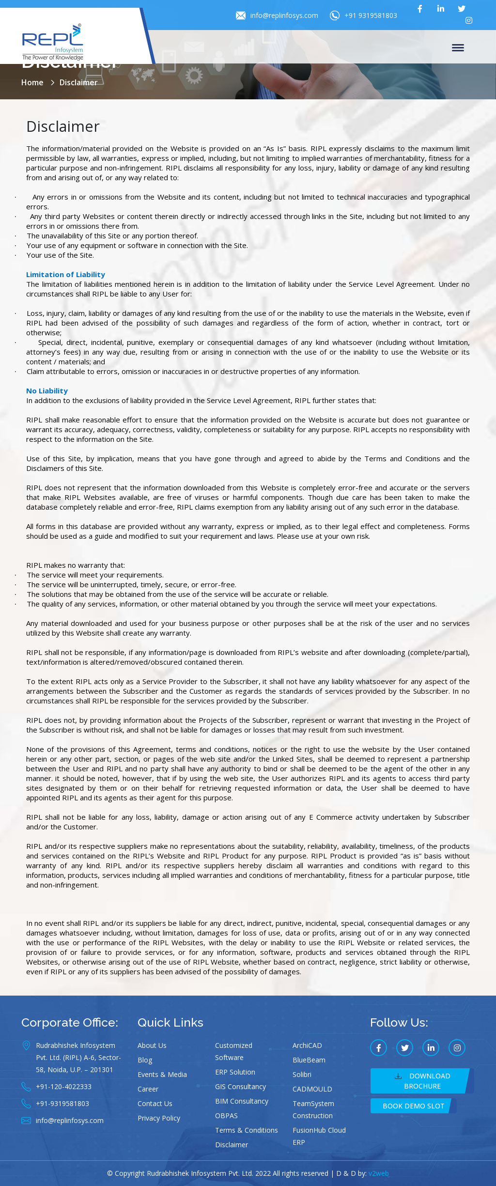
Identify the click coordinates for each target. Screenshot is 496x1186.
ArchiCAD (307, 1045)
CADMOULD (312, 1088)
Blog (145, 1059)
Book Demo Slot (414, 1105)
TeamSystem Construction (313, 1109)
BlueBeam (309, 1059)
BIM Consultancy (241, 1101)
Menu (458, 48)
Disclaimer (231, 1144)
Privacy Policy (159, 1118)
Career (148, 1088)
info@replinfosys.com (277, 15)
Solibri (302, 1074)
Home (32, 82)
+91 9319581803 (363, 15)
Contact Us (155, 1103)
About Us (152, 1045)
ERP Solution (235, 1072)
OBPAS (226, 1115)
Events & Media (162, 1074)
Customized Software (233, 1051)
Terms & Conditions (246, 1130)
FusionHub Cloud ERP (319, 1136)
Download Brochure (422, 1081)
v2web (379, 1173)
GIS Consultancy (240, 1086)
